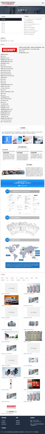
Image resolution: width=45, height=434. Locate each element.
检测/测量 (3, 23)
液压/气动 (3, 21)
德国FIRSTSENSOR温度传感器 (29, 27)
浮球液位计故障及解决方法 (29, 22)
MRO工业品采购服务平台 (8, 3)
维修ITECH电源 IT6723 (28, 25)
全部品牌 (11, 16)
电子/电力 (3, 25)
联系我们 (3, 422)
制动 (7, 280)
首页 (8, 40)
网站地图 (36, 432)
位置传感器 (18, 280)
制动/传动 (3, 32)
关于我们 (3, 420)
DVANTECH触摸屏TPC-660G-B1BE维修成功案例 (33, 19)
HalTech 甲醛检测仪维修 (28, 20)
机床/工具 (3, 27)
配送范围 (18, 424)
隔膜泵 (24, 280)
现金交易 (18, 422)
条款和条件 (4, 424)
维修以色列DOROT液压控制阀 (29, 32)
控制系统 (12, 280)
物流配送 (18, 420)
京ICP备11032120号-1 (29, 432)
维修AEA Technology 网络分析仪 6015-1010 (31, 24)
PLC (28, 280)
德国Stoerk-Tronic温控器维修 (29, 29)
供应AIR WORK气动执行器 (29, 34)
